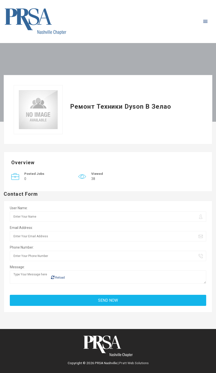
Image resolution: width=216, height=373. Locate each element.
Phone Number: (22, 247)
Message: (17, 267)
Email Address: (21, 228)
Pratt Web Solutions (134, 363)
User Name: (19, 208)
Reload (58, 277)
